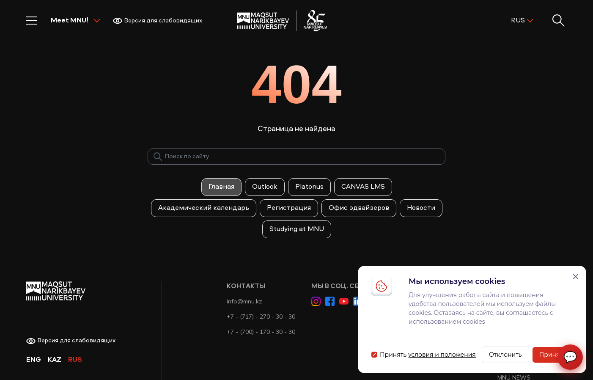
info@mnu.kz (244, 301)
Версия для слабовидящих (157, 21)
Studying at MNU (296, 229)
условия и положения (442, 354)
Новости (421, 208)
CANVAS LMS (363, 187)
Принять (552, 354)
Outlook (264, 187)
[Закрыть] (575, 276)
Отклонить (505, 354)
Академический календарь (203, 208)
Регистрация (289, 208)
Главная (221, 187)
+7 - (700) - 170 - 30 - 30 (261, 332)
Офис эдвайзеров (359, 208)
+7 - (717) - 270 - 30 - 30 (261, 316)
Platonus (309, 187)
